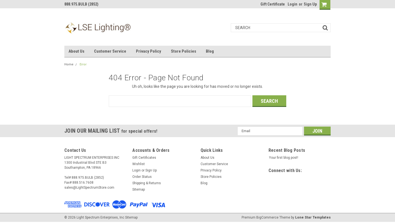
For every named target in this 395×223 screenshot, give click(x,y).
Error (83, 64)
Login (292, 4)
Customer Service (110, 51)
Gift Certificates (144, 158)
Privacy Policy (148, 51)
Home (69, 64)
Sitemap (138, 189)
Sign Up (310, 4)
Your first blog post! (283, 158)
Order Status (142, 177)
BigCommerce (267, 217)
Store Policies (183, 51)
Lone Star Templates (313, 217)
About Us (76, 51)
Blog (210, 51)
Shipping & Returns (146, 183)
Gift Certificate (272, 4)
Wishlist (138, 164)
